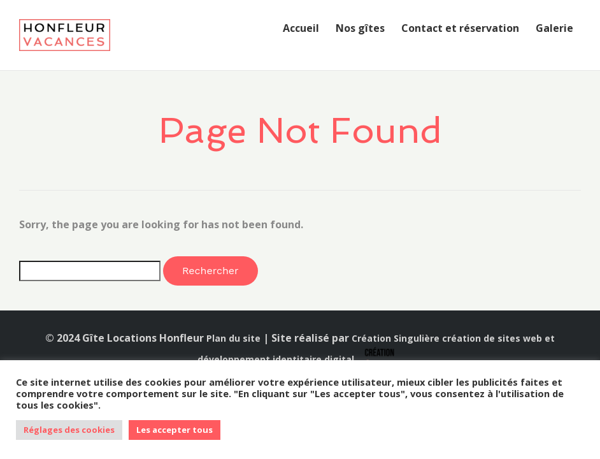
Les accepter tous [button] (174, 429)
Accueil (301, 28)
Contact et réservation (460, 28)
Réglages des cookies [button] (69, 429)
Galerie (554, 28)
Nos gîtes (360, 28)
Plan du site (233, 338)
